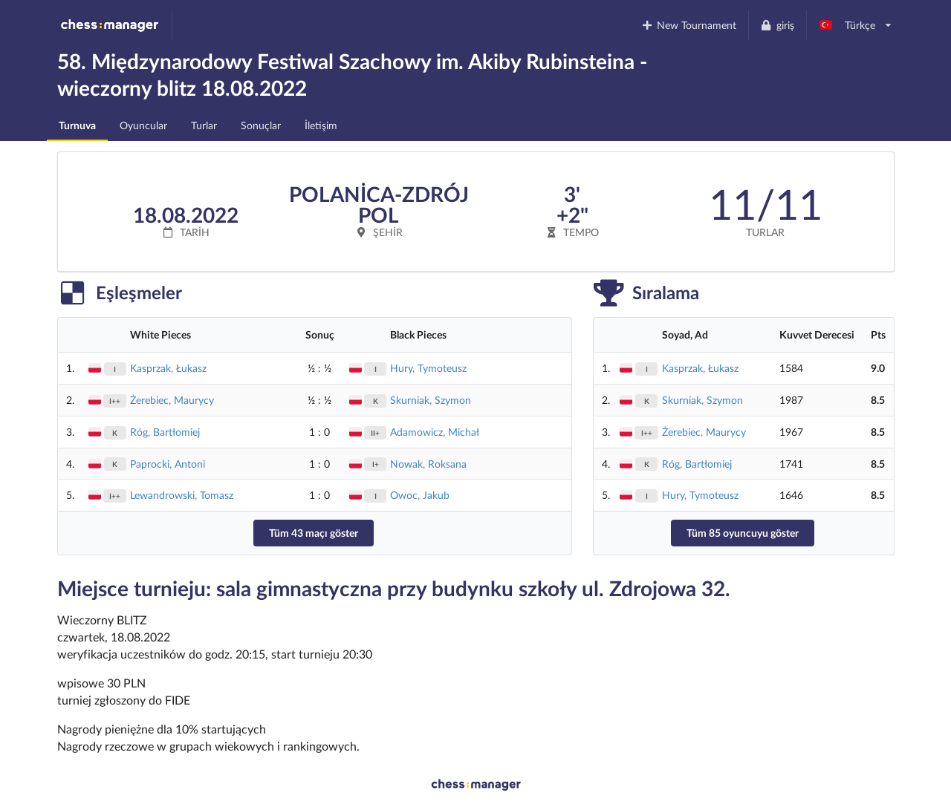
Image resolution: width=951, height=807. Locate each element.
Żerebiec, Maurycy (172, 399)
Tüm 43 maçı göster (313, 532)
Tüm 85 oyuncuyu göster (743, 532)
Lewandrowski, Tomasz (181, 495)
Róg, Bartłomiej (165, 431)
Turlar (204, 125)
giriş (777, 25)
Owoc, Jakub (419, 495)
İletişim (321, 125)
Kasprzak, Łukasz (168, 368)
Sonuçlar (261, 125)
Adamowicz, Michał (434, 431)
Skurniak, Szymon (430, 399)
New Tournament (688, 25)
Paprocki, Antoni (167, 463)
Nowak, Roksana (428, 463)
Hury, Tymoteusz (428, 368)
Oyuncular (143, 125)
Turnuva (77, 125)
